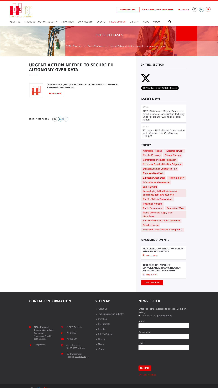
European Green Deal (154, 178)
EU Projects (85, 22)
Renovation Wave (175, 208)
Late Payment (150, 187)
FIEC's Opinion (117, 22)
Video (156, 22)
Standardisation (150, 225)
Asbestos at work (174, 151)
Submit (144, 368)
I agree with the (155, 315)
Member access (127, 10)
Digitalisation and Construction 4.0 (160, 169)
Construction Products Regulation (159, 160)
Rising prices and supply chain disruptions (158, 214)
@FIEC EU (71, 333)
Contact (184, 10)
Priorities (68, 22)
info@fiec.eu (40, 345)
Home (55, 46)
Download (55, 93)
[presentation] (159, 360)
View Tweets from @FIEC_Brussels (160, 88)
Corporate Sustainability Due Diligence (162, 164)
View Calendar (152, 283)
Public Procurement (153, 208)
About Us (15, 22)
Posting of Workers (152, 204)
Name (141, 321)
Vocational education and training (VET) (162, 229)
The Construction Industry (41, 22)
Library (134, 22)
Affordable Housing (152, 151)
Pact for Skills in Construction (157, 199)
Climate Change (173, 155)
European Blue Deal (153, 173)
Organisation (144, 332)
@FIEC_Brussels (74, 327)
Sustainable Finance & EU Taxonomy (161, 220)
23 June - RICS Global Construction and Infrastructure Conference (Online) (164, 133)
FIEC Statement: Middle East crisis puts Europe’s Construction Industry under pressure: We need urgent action (164, 115)
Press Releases (95, 46)
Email (141, 343)
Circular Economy (152, 155)
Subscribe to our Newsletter (158, 10)
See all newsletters (147, 375)
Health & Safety (176, 178)
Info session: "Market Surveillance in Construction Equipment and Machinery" (162, 268)
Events (101, 22)
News (146, 22)
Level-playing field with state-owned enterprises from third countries (160, 193)
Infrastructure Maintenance (156, 182)
